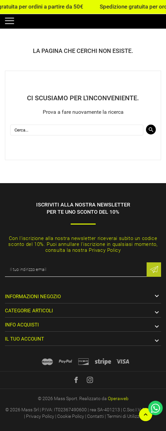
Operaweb (118, 398)
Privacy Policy (40, 416)
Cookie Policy (70, 416)
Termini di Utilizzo (124, 416)
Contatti (95, 416)
